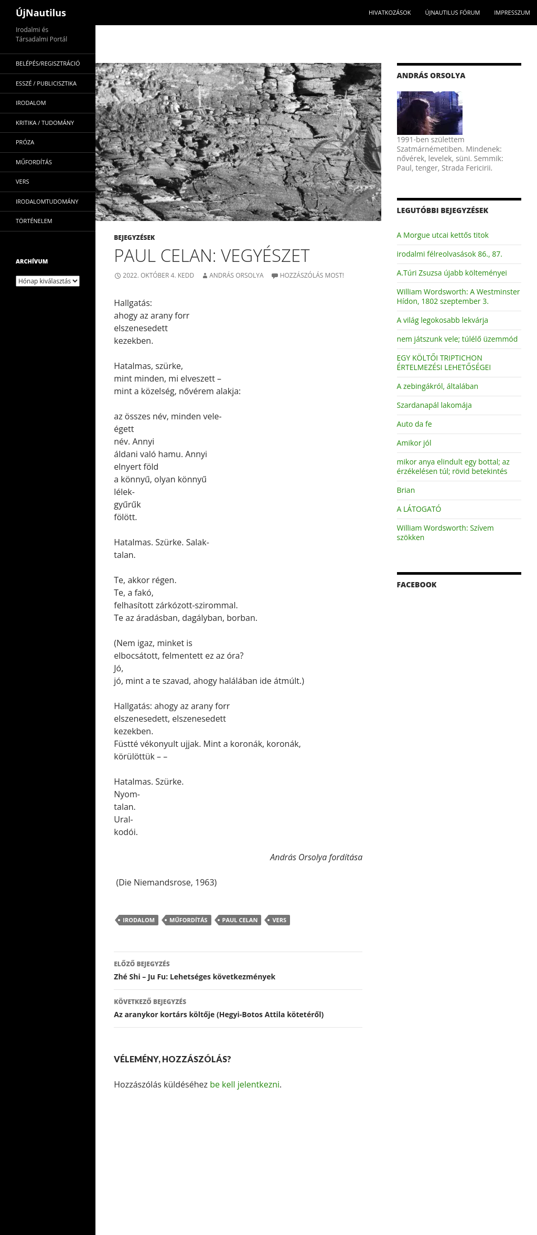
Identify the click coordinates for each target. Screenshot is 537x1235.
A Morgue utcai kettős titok (443, 235)
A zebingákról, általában (438, 386)
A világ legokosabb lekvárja (443, 320)
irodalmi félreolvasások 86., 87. (449, 254)
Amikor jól (414, 443)
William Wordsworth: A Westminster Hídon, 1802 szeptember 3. (458, 296)
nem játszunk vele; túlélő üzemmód (457, 339)
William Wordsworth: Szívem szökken (445, 532)
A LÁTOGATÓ (419, 509)
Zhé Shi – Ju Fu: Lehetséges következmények (238, 969)
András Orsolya (236, 275)
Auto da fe (414, 424)
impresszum (512, 12)
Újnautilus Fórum (452, 12)
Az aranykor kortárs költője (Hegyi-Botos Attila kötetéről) (238, 1007)
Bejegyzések (134, 237)
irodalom (139, 920)
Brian (406, 490)
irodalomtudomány (47, 201)
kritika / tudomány (45, 122)
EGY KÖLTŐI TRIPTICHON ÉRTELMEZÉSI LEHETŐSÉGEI (444, 362)
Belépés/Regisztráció (48, 63)
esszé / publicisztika (46, 83)
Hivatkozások (390, 12)
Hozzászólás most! (312, 275)
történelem (34, 221)
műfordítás (188, 920)
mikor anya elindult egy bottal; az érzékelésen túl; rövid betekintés (453, 466)
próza (25, 142)
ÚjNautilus (41, 12)
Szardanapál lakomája (434, 405)
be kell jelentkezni (245, 1084)
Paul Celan (240, 920)
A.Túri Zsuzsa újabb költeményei (452, 273)
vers (279, 920)
